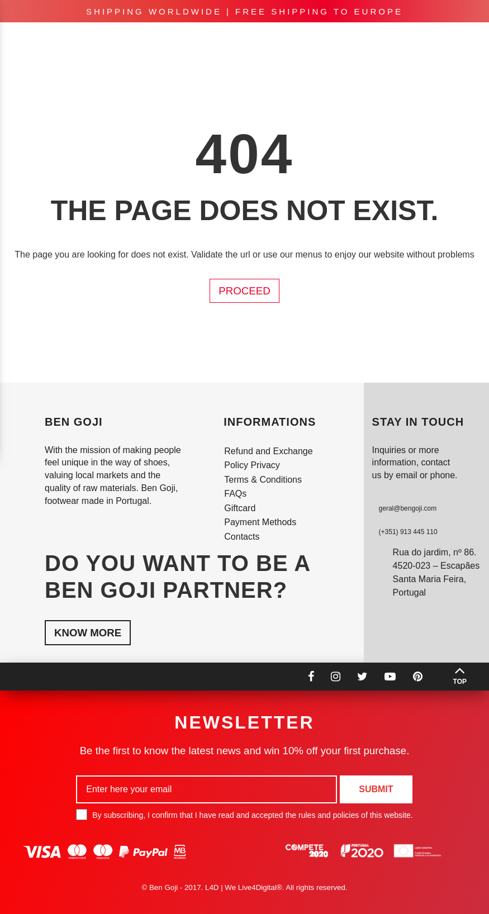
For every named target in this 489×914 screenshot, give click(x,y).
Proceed (244, 291)
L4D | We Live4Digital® (243, 887)
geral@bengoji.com (408, 508)
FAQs (235, 493)
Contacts (241, 536)
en (360, 39)
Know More (87, 633)
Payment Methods (260, 522)
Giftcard (239, 508)
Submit (376, 789)
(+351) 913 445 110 (408, 532)
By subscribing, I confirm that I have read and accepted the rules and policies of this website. (244, 814)
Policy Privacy (252, 465)
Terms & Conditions (263, 479)
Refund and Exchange (268, 451)
